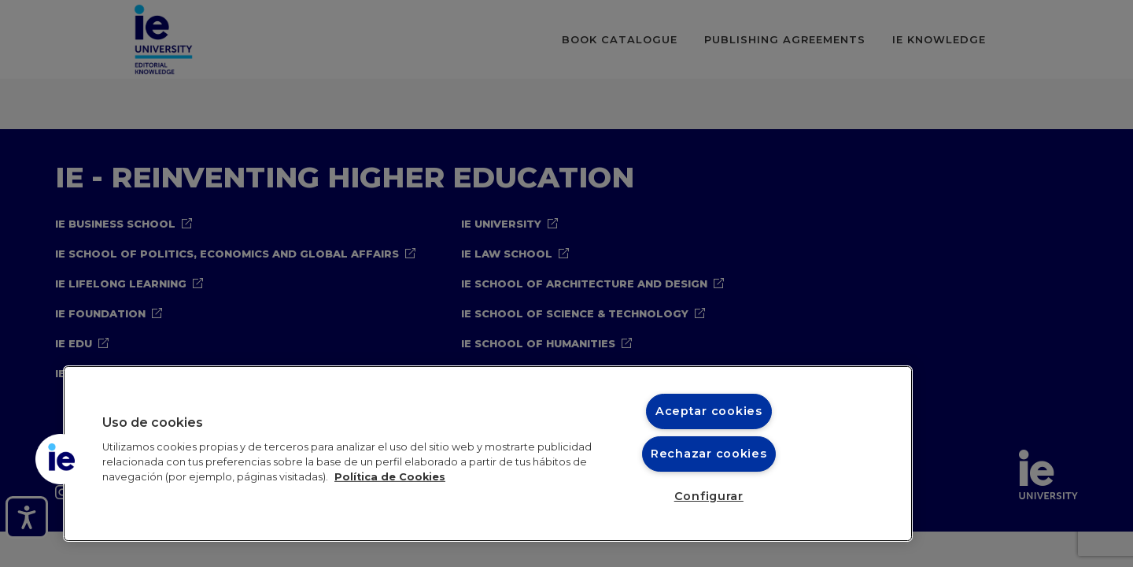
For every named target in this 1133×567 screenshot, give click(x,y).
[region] (488, 453)
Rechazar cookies (709, 454)
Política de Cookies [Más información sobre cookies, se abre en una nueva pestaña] (389, 477)
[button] (60, 459)
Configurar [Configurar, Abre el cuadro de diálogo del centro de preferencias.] (709, 496)
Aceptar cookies (708, 411)
